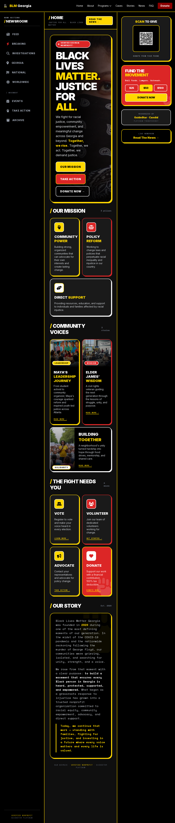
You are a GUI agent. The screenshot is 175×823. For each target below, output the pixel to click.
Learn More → (61, 538)
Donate (165, 5)
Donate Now (146, 97)
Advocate (64, 565)
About (90, 5)
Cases (119, 5)
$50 (146, 87)
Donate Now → (72, 191)
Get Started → (94, 538)
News (142, 5)
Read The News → (95, 20)
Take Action (70, 179)
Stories (130, 5)
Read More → (60, 419)
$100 (160, 87)
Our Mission (70, 166)
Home (79, 5)
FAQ (151, 5)
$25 (131, 87)
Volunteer (96, 513)
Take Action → (62, 590)
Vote (59, 513)
